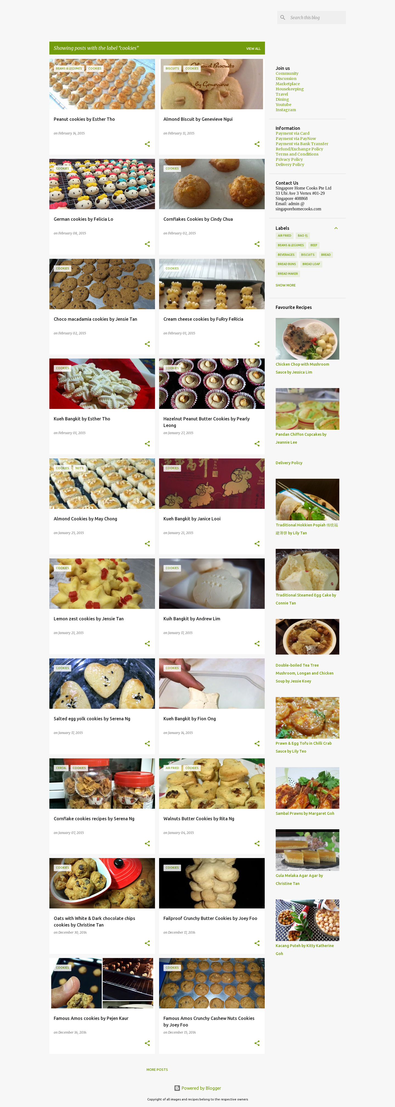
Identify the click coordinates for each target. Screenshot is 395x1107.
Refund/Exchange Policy (299, 149)
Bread (326, 254)
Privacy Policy (289, 159)
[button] (147, 144)
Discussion (286, 78)
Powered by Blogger (197, 1088)
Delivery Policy (290, 164)
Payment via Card (292, 133)
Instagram (286, 109)
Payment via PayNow (296, 138)
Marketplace (288, 83)
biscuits (308, 254)
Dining (282, 99)
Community (287, 73)
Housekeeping (290, 89)
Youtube (283, 104)
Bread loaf (311, 264)
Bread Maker (288, 273)
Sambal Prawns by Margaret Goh (305, 813)
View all (253, 48)
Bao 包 (303, 235)
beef (314, 245)
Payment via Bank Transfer (302, 143)
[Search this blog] (317, 17)
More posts (157, 1069)
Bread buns (287, 264)
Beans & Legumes (291, 245)
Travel (282, 94)
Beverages (286, 254)
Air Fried (284, 235)
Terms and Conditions (297, 154)
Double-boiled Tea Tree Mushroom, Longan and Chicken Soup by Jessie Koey (305, 673)
